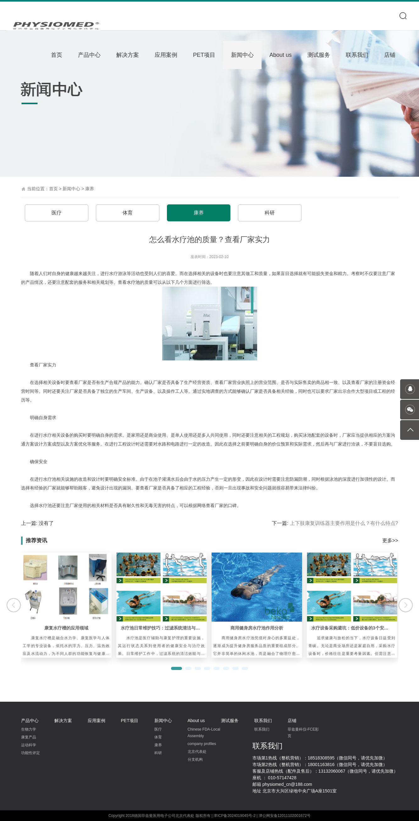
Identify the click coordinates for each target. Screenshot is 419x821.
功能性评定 (30, 753)
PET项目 (204, 55)
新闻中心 (242, 55)
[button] (176, 668)
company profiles (202, 744)
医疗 (57, 212)
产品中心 (89, 55)
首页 (56, 55)
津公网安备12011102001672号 (285, 815)
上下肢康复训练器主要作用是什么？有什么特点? (344, 523)
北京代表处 (197, 751)
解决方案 (127, 55)
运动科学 (28, 745)
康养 (89, 188)
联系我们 (357, 55)
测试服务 (318, 55)
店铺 (389, 55)
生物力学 (28, 729)
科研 (270, 212)
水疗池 (133, 282)
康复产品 (28, 737)
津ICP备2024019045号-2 (234, 815)
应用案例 (166, 55)
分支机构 (195, 759)
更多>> (390, 540)
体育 (128, 212)
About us (280, 55)
